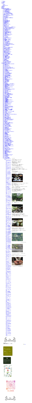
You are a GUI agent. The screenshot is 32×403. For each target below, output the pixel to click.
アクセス (25, 344)
